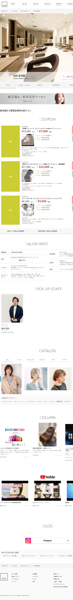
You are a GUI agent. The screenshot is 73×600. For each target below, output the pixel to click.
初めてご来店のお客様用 (15, 231)
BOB (53, 360)
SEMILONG (30, 360)
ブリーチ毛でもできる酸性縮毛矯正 (10, 502)
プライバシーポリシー (59, 584)
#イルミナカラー (7, 401)
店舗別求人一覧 (57, 576)
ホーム (8, 85)
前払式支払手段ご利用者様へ (60, 586)
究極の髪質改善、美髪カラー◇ (42, 448)
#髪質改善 (59, 401)
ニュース (14, 581)
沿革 (34, 581)
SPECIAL (36, 4)
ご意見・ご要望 (57, 581)
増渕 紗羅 (4, 457)
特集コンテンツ (16, 576)
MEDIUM (42, 360)
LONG (19, 360)
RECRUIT (58, 4)
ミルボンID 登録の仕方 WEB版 (9, 448)
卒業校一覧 (56, 579)
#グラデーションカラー (35, 401)
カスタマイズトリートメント (41, 502)
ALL (7, 360)
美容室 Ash (4, 11)
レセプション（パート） (47, 555)
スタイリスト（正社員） (10, 555)
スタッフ (39, 85)
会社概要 (35, 574)
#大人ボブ (67, 401)
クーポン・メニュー (24, 85)
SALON (24, 4)
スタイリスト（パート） (28, 555)
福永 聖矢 (37, 455)
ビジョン (35, 579)
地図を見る (22, 260)
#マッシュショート (20, 401)
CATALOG (47, 4)
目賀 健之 (69, 460)
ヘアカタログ (56, 85)
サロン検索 (14, 574)
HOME (13, 4)
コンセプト (35, 576)
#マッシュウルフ (49, 401)
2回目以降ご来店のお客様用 (47, 231)
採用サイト (56, 574)
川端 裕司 (4, 505)
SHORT (64, 360)
